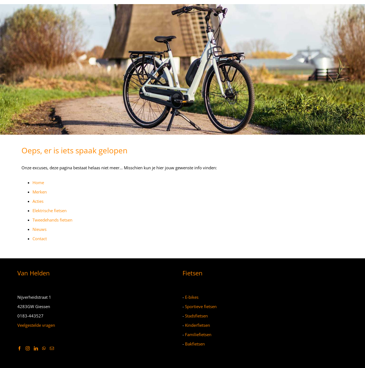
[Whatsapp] (44, 348)
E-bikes (191, 297)
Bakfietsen (195, 344)
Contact (39, 238)
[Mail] (52, 348)
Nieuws (39, 229)
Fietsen (192, 273)
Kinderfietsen (197, 325)
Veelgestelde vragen (36, 325)
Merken (39, 192)
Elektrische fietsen (49, 210)
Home (38, 182)
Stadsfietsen (196, 316)
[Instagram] (28, 348)
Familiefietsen (198, 334)
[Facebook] (19, 348)
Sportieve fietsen (201, 306)
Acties (37, 201)
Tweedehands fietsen (52, 220)
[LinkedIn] (36, 348)
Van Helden (33, 273)
